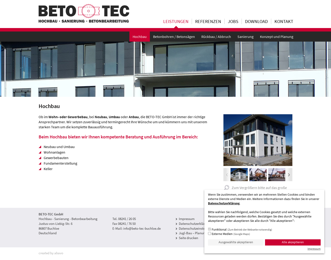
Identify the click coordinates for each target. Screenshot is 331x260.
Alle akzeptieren (293, 242)
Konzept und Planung (276, 36)
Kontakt (283, 21)
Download (256, 21)
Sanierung (245, 36)
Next (288, 174)
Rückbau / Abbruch (216, 36)
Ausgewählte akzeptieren (236, 242)
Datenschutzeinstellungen (197, 228)
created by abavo (51, 253)
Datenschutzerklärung (194, 223)
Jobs (233, 21)
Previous (227, 174)
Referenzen (208, 21)
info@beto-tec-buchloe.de (142, 228)
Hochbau (140, 36)
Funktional (240, 229)
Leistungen (175, 21)
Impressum (186, 219)
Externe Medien (229, 234)
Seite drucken (188, 238)
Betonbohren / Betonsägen (174, 36)
